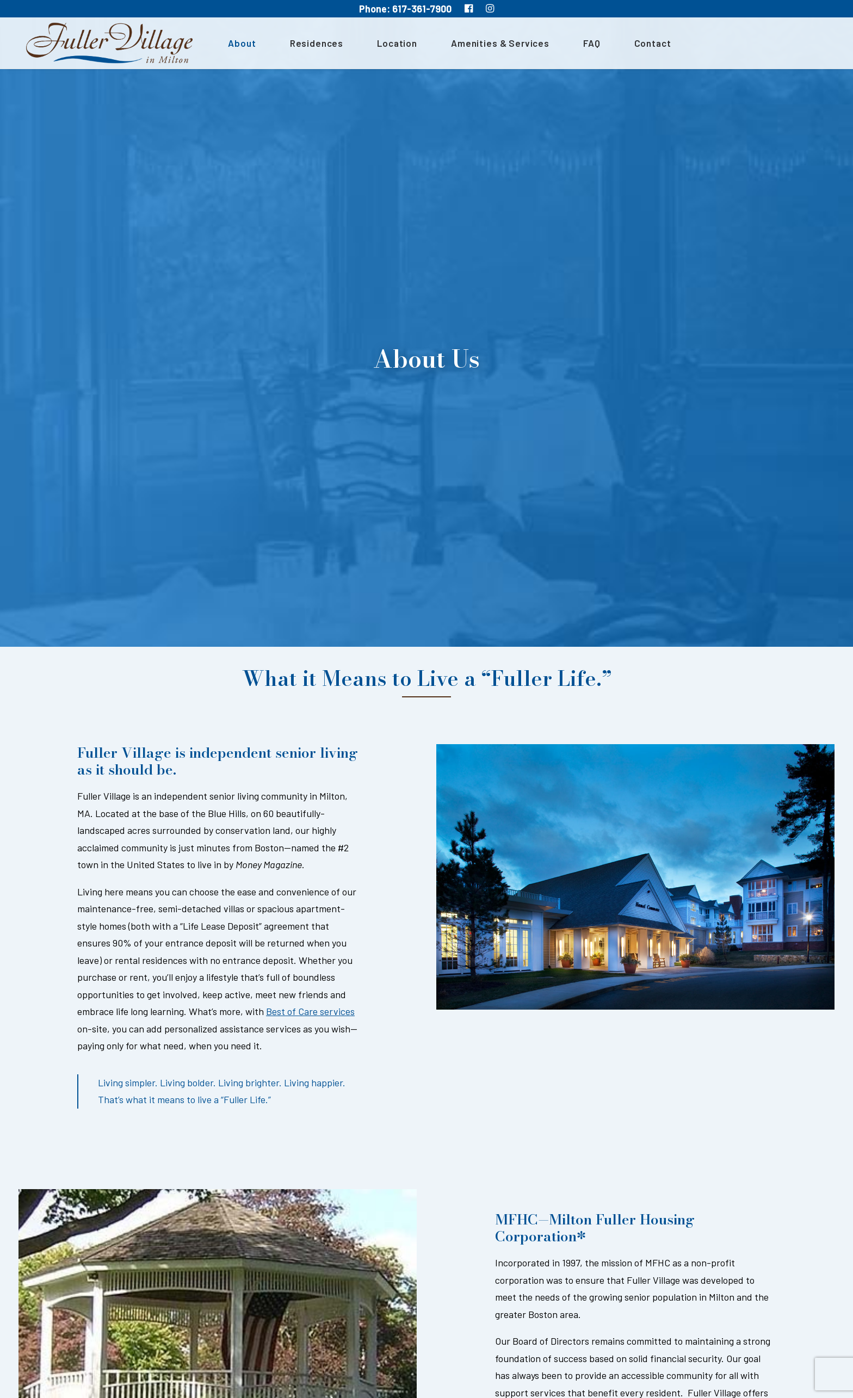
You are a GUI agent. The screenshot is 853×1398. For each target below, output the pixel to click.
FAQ (585, 44)
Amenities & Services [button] (493, 44)
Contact (645, 44)
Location (390, 44)
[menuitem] (239, 44)
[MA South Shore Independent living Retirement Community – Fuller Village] (106, 44)
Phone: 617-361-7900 (405, 9)
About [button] (235, 44)
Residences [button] (310, 44)
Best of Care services (310, 1008)
